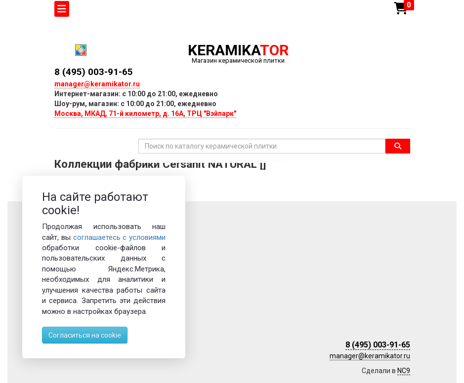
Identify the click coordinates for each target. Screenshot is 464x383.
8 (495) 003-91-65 (93, 71)
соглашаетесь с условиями (119, 237)
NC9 (403, 371)
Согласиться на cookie (84, 335)
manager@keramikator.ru (97, 84)
